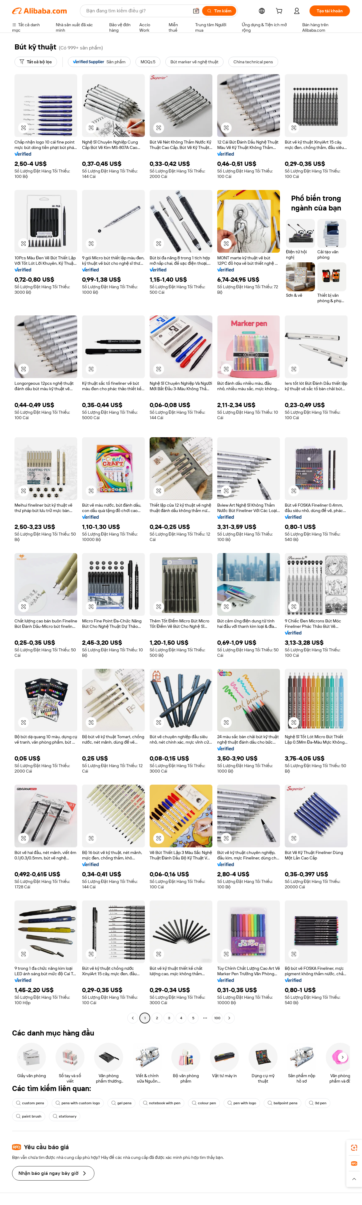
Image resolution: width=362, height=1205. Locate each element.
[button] (196, 10)
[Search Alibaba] (137, 11)
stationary (64, 1116)
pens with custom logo (78, 1103)
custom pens (30, 1103)
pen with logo (241, 1103)
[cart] (280, 11)
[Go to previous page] (132, 1018)
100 (217, 1018)
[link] (354, 1148)
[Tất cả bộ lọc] (35, 62)
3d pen (317, 1103)
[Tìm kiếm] (219, 11)
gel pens (121, 1103)
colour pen (204, 1103)
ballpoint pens (282, 1103)
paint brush (28, 1116)
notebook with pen (161, 1103)
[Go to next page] (229, 1018)
